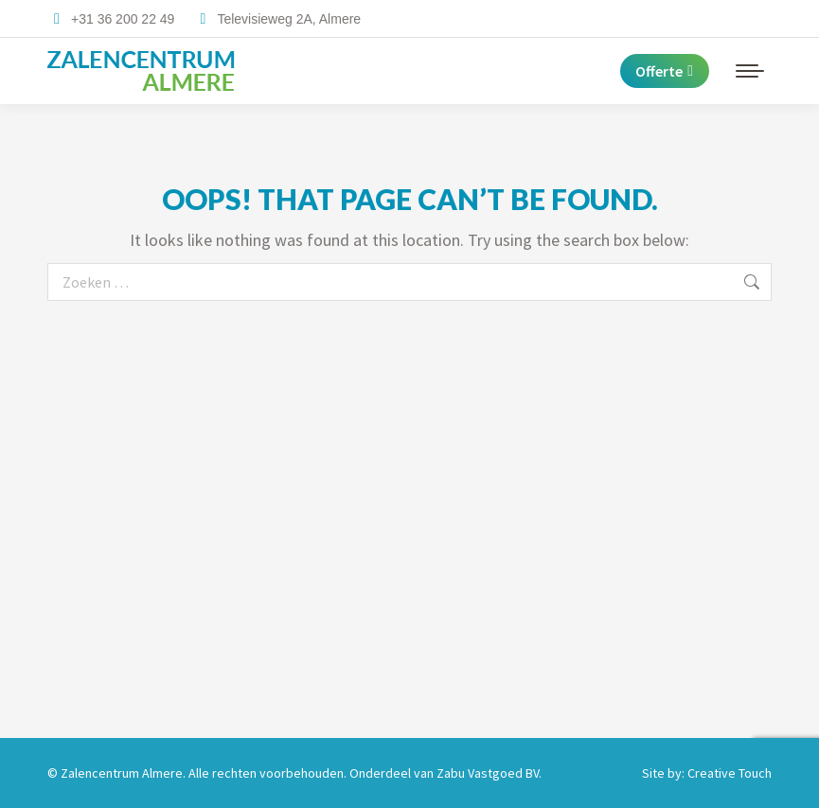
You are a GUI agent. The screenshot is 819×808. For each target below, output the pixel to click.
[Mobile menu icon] (750, 71)
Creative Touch (729, 773)
